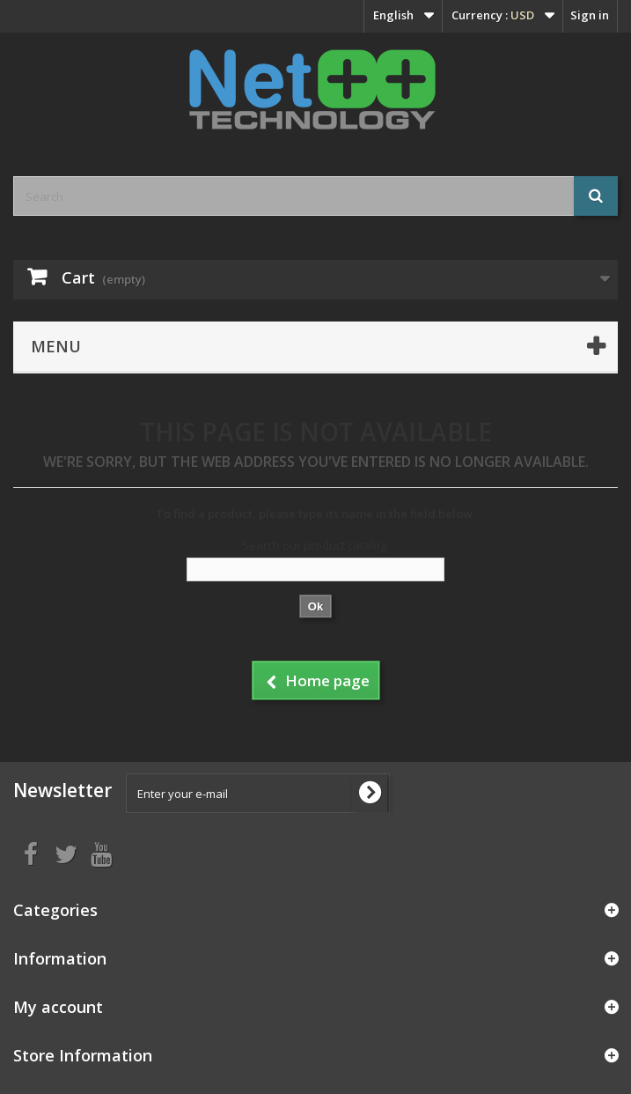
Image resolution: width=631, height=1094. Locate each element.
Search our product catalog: (315, 545)
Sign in (589, 15)
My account (58, 1006)
